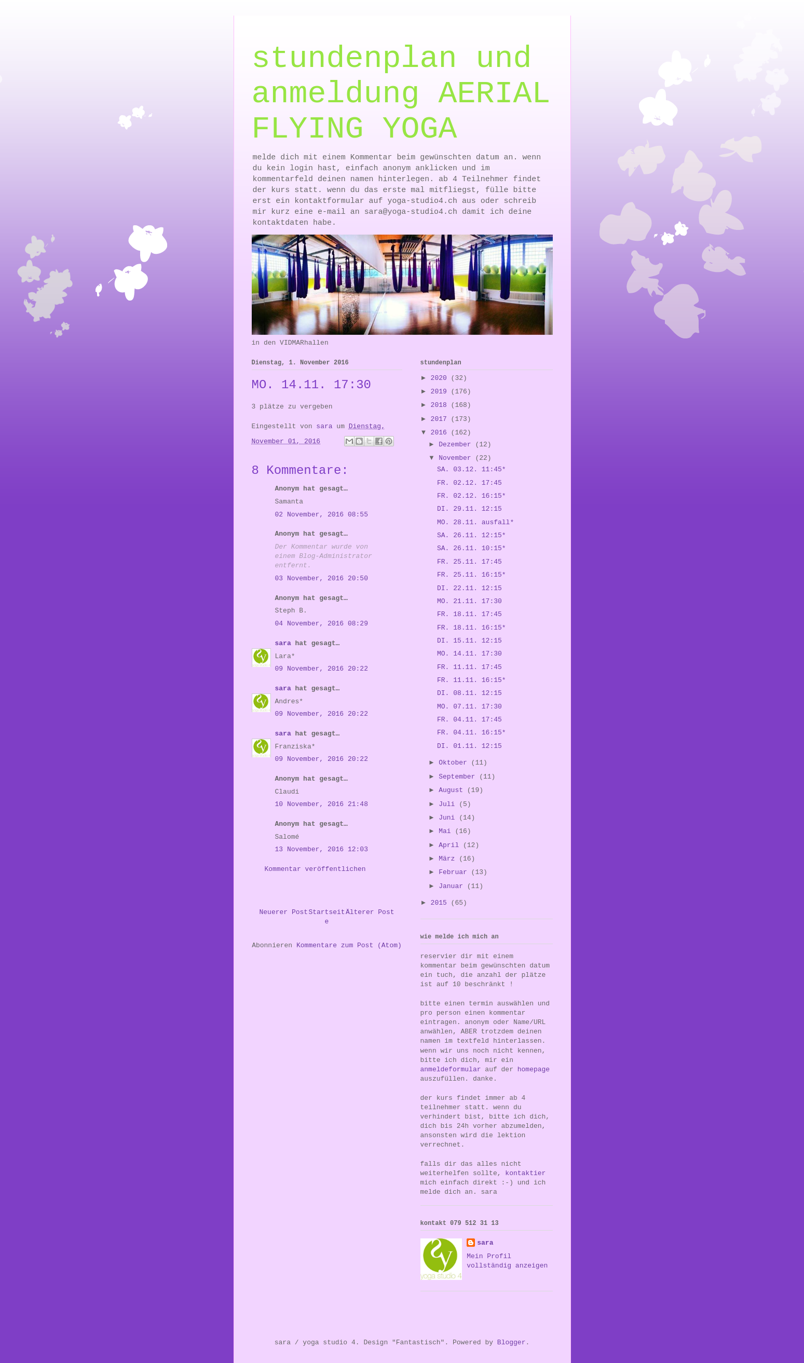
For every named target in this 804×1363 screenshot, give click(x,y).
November (457, 458)
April (451, 845)
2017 (441, 419)
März (449, 859)
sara (283, 643)
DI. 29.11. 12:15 (469, 509)
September (459, 777)
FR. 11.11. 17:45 (469, 667)
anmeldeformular (450, 1069)
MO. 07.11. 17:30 (469, 707)
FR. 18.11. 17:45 (469, 614)
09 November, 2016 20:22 (321, 669)
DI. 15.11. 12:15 (469, 641)
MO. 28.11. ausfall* (475, 522)
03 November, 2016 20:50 (321, 578)
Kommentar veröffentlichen (315, 869)
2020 (441, 378)
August (453, 790)
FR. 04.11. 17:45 (469, 720)
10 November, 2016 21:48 (321, 804)
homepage (533, 1069)
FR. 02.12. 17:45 (469, 483)
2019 (441, 392)
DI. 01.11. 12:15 (469, 746)
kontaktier (525, 1173)
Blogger (511, 1342)
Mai (447, 831)
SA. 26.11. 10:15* (471, 548)
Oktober (455, 763)
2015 (441, 903)
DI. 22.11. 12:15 (469, 588)
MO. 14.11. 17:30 (469, 654)
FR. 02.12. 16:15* (471, 496)
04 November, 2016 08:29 (321, 624)
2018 (441, 405)
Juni (449, 818)
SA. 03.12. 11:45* (471, 469)
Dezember (457, 444)
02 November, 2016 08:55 (321, 515)
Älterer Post (370, 912)
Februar (455, 872)
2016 (441, 433)
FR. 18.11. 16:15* (471, 628)
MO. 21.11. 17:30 (469, 601)
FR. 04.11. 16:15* (471, 733)
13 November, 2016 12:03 (321, 849)
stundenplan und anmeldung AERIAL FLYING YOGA (401, 94)
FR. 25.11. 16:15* (471, 575)
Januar (453, 886)
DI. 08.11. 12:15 (469, 693)
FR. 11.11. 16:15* (471, 680)
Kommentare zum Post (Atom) (349, 945)
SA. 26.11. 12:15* (471, 535)
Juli (449, 804)
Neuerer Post (284, 912)
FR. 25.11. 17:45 (469, 562)
